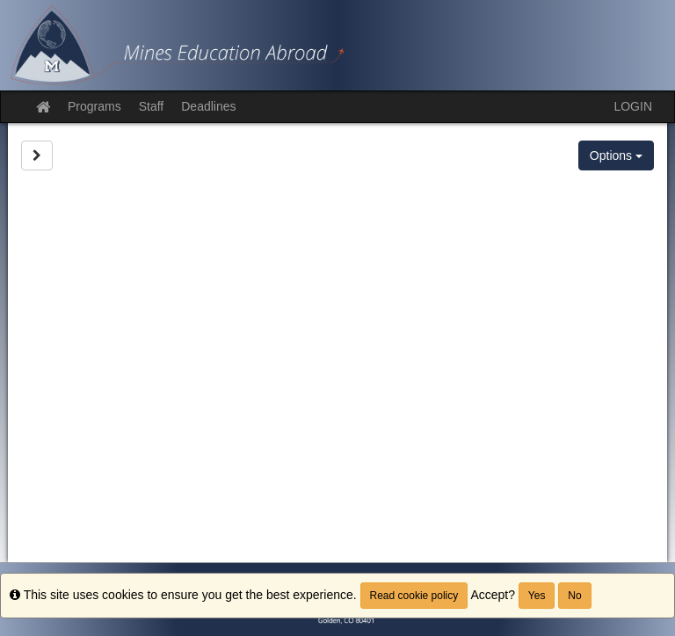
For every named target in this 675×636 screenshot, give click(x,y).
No (574, 595)
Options (616, 155)
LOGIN (632, 106)
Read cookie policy (414, 595)
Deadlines (208, 106)
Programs (94, 106)
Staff (151, 106)
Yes (537, 595)
